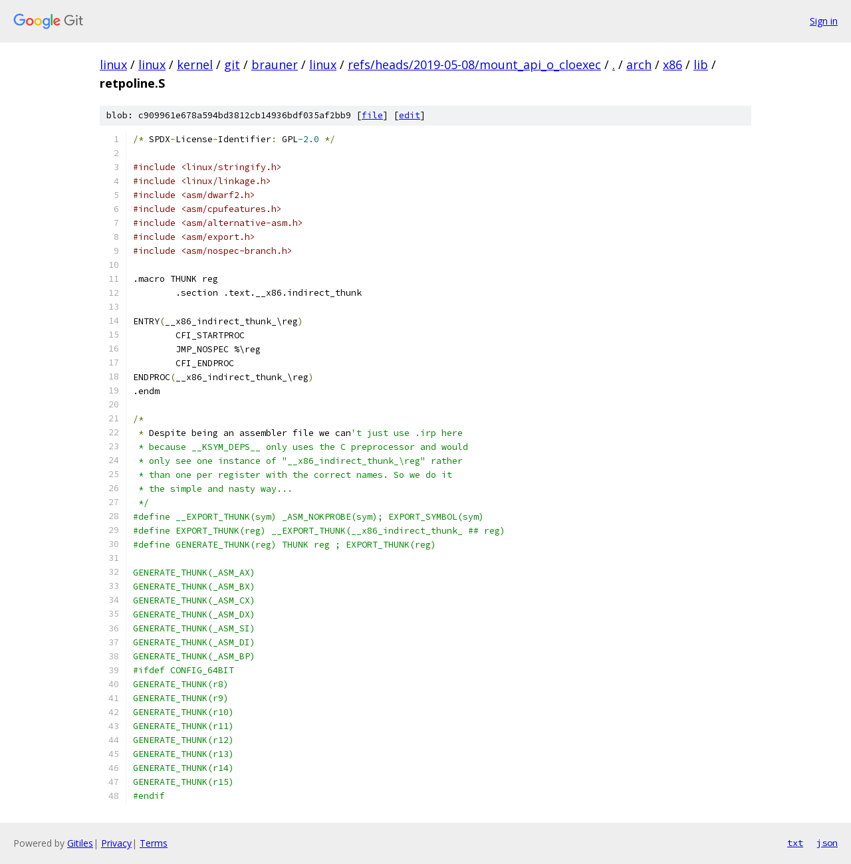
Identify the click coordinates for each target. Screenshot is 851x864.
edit (409, 115)
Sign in (824, 21)
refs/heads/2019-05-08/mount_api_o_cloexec (474, 64)
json (827, 843)
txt (795, 843)
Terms (154, 843)
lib (700, 64)
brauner (274, 64)
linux (113, 64)
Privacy (116, 843)
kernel (195, 64)
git (232, 64)
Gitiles (80, 843)
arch (639, 64)
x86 (672, 64)
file (372, 115)
